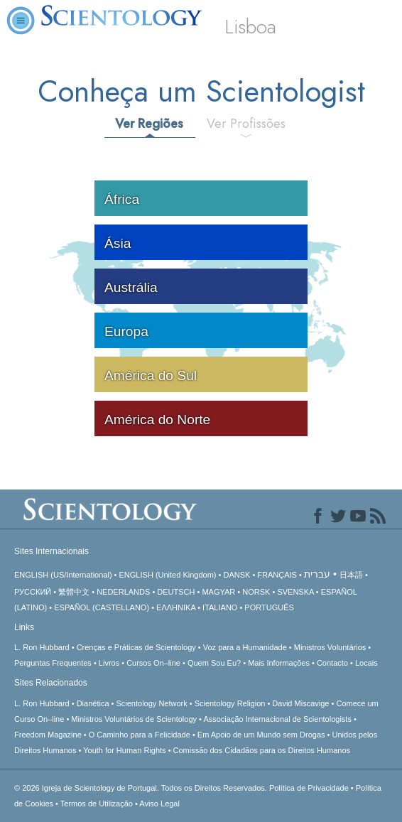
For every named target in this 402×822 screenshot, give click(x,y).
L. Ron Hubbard (42, 647)
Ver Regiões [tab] (149, 123)
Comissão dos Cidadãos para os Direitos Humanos (261, 750)
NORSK (256, 592)
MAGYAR (218, 592)
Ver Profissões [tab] (246, 123)
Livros (109, 663)
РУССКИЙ (32, 592)
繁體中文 (73, 592)
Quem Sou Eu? (214, 663)
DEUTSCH (176, 592)
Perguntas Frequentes (53, 663)
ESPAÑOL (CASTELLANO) (101, 607)
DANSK (236, 574)
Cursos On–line (153, 663)
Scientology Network (151, 703)
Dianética (93, 703)
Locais (366, 663)
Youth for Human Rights (124, 750)
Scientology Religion (230, 703)
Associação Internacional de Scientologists (277, 719)
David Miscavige (300, 703)
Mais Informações (279, 663)
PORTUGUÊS (268, 607)
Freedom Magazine (48, 734)
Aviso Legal (159, 803)
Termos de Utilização (96, 803)
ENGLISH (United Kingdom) (168, 574)
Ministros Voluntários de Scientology (134, 719)
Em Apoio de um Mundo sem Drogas (261, 734)
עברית (317, 574)
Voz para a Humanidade (245, 647)
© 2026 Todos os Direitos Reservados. (141, 788)
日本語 (351, 574)
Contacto (332, 663)
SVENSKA (295, 592)
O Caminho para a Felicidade (139, 734)
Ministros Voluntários (330, 647)
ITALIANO (219, 607)
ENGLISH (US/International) (63, 574)
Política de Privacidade (309, 788)
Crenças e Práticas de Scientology (136, 647)
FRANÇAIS (277, 574)
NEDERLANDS (123, 592)
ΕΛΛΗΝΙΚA (175, 607)
